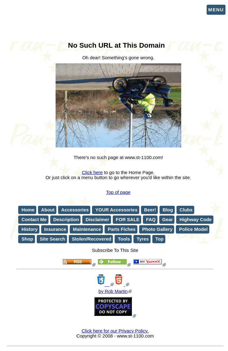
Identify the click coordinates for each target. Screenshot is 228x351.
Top (159, 239)
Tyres (143, 239)
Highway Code (195, 219)
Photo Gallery (157, 229)
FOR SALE (127, 219)
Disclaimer (97, 219)
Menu (216, 9)
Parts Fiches (121, 229)
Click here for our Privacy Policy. (115, 330)
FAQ (151, 219)
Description (66, 219)
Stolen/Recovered (91, 239)
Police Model (193, 229)
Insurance (55, 229)
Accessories (75, 209)
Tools (124, 239)
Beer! (150, 209)
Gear (167, 219)
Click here (92, 172)
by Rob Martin (113, 291)
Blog (168, 209)
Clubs (186, 209)
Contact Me (33, 219)
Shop (27, 239)
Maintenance (87, 229)
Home (27, 209)
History (29, 229)
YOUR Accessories (116, 209)
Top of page (118, 192)
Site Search (52, 239)
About (48, 209)
